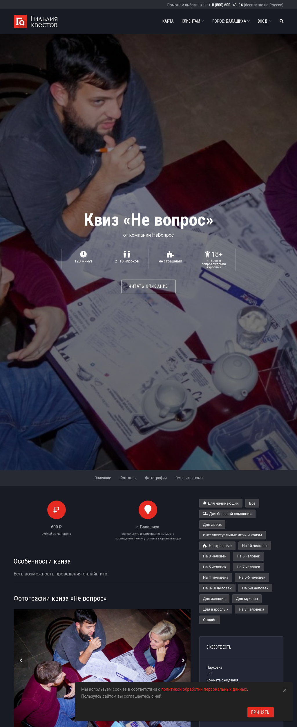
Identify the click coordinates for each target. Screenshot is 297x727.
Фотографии (156, 478)
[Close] (284, 689)
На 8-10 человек (217, 588)
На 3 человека (251, 609)
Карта (168, 21)
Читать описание (148, 286)
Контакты (128, 478)
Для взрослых (215, 609)
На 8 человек (214, 556)
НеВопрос (163, 235)
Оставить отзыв (189, 478)
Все (252, 503)
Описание (103, 478)
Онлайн (209, 620)
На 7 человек (248, 567)
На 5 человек (214, 567)
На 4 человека (215, 577)
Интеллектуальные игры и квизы (232, 535)
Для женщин (214, 598)
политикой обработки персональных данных (204, 689)
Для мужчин (247, 598)
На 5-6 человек (252, 577)
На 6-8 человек (255, 588)
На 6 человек (248, 556)
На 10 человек (255, 546)
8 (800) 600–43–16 (227, 5)
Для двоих (212, 524)
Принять (260, 712)
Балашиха (231, 21)
